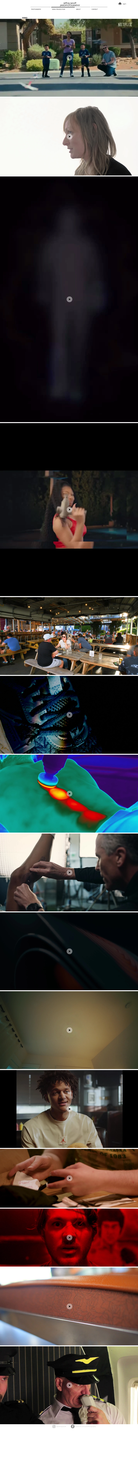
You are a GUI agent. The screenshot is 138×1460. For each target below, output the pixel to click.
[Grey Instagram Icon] (54, 1426)
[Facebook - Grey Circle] (73, 1426)
